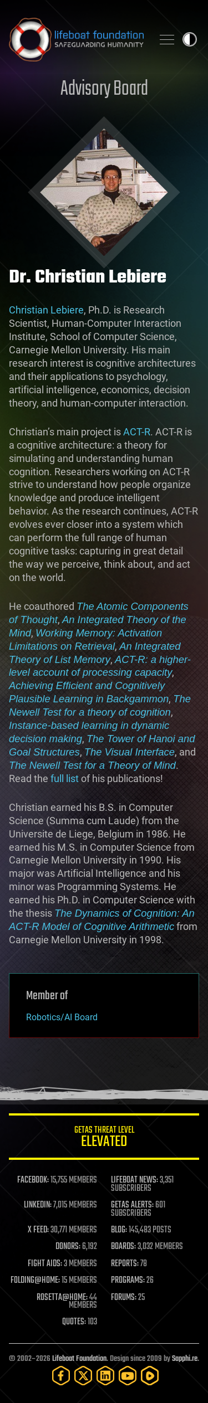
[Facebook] (61, 1375)
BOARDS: (123, 1247)
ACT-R (136, 432)
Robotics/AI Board (62, 1017)
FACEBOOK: (33, 1180)
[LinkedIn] (105, 1375)
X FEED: (38, 1230)
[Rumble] (150, 1375)
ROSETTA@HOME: (62, 1298)
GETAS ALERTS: (132, 1205)
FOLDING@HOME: (35, 1280)
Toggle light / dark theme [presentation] (189, 39)
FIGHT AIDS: (45, 1264)
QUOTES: (74, 1322)
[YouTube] (127, 1375)
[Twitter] (83, 1375)
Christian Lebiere (46, 310)
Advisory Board (104, 89)
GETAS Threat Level (104, 1138)
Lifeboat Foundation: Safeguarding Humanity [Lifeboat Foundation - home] (76, 39)
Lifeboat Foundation (79, 1359)
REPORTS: (125, 1264)
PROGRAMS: (128, 1280)
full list (64, 778)
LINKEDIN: (38, 1205)
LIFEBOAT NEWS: (134, 1180)
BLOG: (119, 1230)
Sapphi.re (184, 1359)
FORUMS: (123, 1298)
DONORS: (67, 1247)
